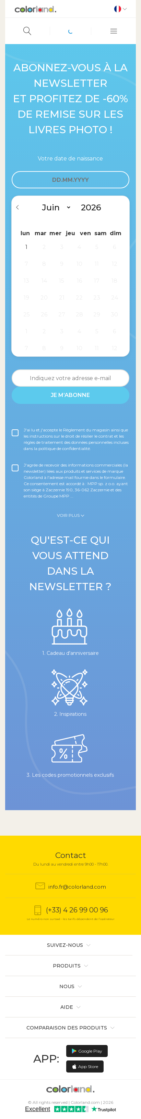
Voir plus (68, 515)
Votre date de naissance (70, 158)
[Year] (93, 207)
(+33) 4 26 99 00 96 (77, 910)
